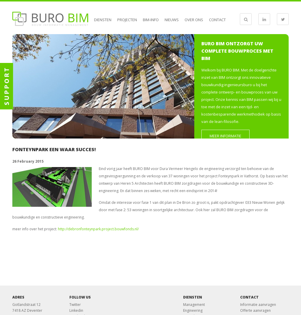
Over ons (194, 19)
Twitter (75, 304)
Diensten (102, 19)
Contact (217, 19)
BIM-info (151, 19)
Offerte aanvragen (255, 310)
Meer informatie (225, 136)
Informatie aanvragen (258, 304)
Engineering (193, 310)
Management (194, 304)
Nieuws (172, 19)
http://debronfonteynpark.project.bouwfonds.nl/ (98, 228)
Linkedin (76, 310)
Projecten (127, 19)
